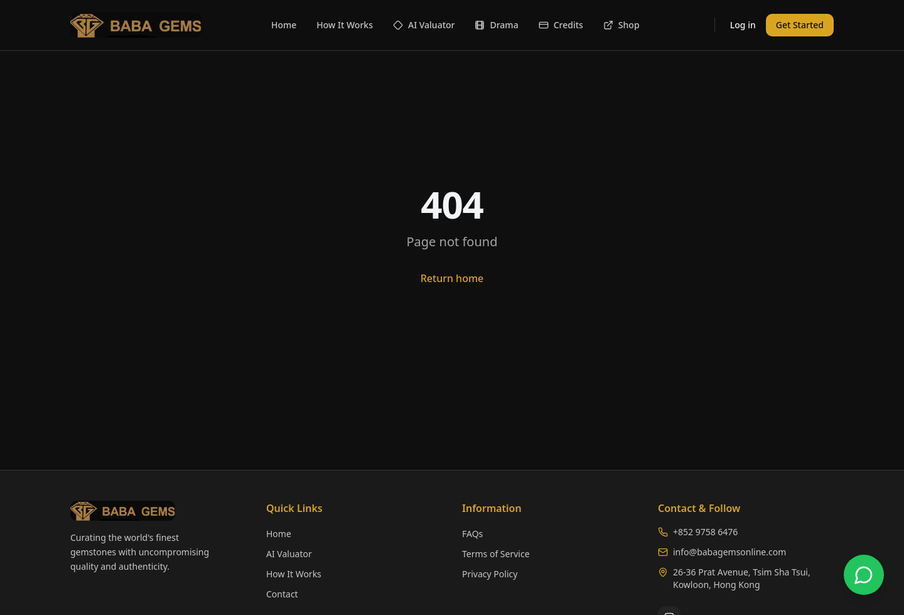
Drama (496, 25)
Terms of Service (496, 554)
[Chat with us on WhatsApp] (864, 575)
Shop (621, 25)
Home (283, 25)
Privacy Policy (489, 574)
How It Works (344, 25)
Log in (743, 25)
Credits (561, 25)
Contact (282, 594)
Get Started (800, 25)
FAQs (472, 534)
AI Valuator (424, 25)
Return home (452, 278)
